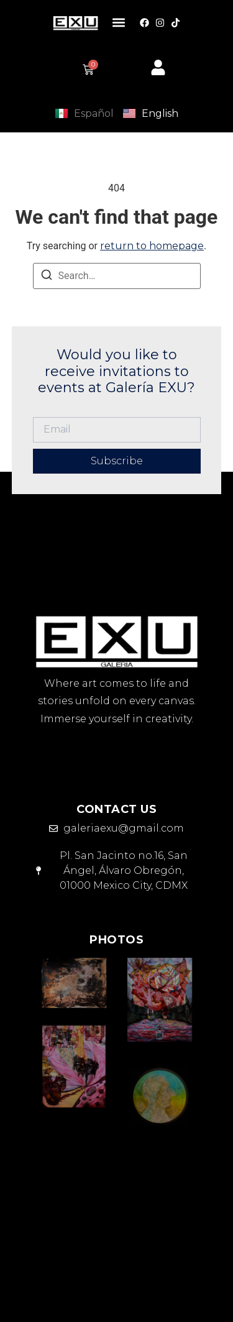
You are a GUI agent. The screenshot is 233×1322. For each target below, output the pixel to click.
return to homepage (152, 246)
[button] (119, 22)
